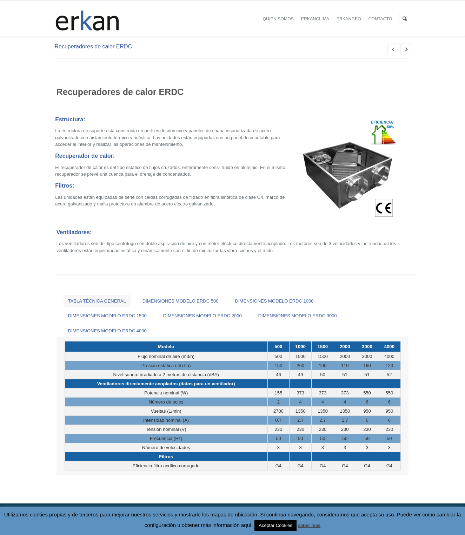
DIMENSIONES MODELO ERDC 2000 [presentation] (202, 315)
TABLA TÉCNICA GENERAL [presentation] (97, 301)
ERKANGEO (349, 18)
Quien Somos (278, 18)
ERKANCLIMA (315, 18)
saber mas (309, 525)
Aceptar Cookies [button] (275, 525)
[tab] (97, 301)
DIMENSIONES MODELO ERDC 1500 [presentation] (107, 315)
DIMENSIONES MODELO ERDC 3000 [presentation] (297, 315)
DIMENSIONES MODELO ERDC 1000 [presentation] (274, 301)
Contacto (380, 18)
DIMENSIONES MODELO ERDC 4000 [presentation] (107, 330)
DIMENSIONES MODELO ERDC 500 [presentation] (180, 301)
